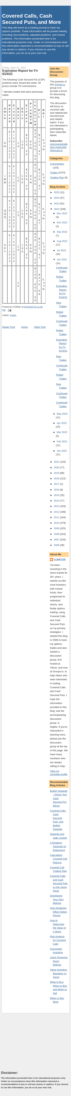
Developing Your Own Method (57, 899)
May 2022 (62, 413)
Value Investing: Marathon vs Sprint (58, 973)
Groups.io (60, 84)
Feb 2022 (62, 441)
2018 (57, 478)
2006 (57, 545)
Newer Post (8, 327)
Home (24, 327)
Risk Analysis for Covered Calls (58, 940)
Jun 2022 (62, 259)
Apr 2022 (62, 423)
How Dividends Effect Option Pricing (58, 912)
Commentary (57, 163)
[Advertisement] (29, 1042)
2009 (57, 528)
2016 (57, 489)
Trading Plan (57, 177)
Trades (13, 315)
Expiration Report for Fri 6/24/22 (20, 72)
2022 (57, 209)
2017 (57, 484)
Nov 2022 (62, 222)
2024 (57, 197)
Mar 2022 (62, 432)
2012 (57, 511)
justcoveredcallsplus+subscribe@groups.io (59, 147)
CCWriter (60, 559)
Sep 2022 (62, 231)
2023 (57, 203)
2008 (57, 534)
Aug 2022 (62, 241)
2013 (57, 506)
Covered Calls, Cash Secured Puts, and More (31, 19)
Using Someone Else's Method (59, 961)
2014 (57, 500)
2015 (57, 495)
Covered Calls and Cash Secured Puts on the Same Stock (59, 883)
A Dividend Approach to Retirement (58, 846)
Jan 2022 (62, 450)
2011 (57, 517)
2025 (57, 192)
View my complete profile (58, 773)
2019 (57, 473)
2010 (57, 522)
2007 (57, 539)
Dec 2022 (62, 213)
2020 (57, 467)
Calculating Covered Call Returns (58, 859)
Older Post (40, 327)
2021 (57, 461)
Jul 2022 (61, 250)
